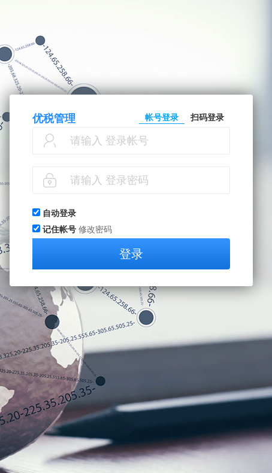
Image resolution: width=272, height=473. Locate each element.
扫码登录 (207, 117)
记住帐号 (59, 229)
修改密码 (95, 229)
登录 (131, 253)
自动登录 (59, 213)
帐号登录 (162, 117)
